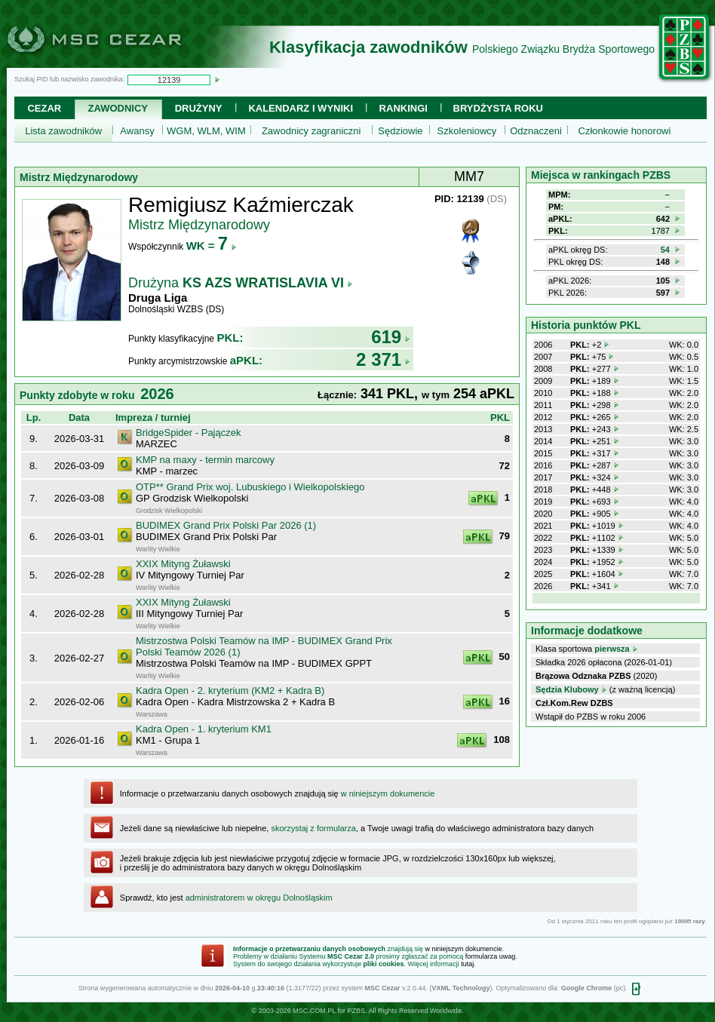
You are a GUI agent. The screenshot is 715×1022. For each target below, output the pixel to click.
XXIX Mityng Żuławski (183, 563)
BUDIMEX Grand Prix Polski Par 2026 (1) (226, 525)
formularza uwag (490, 956)
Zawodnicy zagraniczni (311, 131)
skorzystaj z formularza (313, 828)
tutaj (467, 964)
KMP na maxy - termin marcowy (205, 459)
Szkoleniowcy (467, 131)
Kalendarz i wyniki (300, 108)
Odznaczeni (536, 131)
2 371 (383, 359)
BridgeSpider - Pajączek (188, 432)
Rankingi (403, 108)
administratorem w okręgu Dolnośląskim (259, 897)
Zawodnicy (118, 108)
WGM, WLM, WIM (206, 131)
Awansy (137, 131)
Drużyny (198, 108)
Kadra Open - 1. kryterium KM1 (204, 729)
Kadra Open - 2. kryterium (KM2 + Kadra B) (230, 690)
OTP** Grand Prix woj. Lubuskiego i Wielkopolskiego (250, 487)
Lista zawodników (63, 131)
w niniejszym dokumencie (388, 793)
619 (390, 337)
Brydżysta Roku (498, 108)
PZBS (356, 1010)
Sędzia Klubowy (567, 689)
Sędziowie (400, 131)
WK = (211, 245)
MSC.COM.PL (314, 1010)
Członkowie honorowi (624, 131)
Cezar (44, 108)
